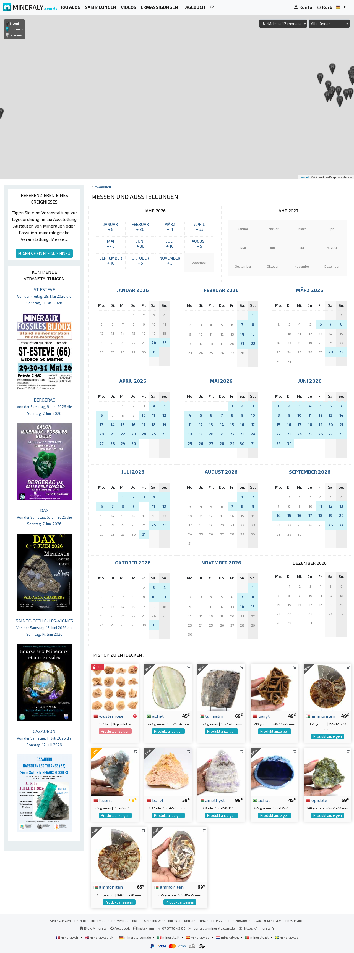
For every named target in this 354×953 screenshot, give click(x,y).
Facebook (120, 928)
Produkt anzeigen (115, 731)
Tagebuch (103, 187)
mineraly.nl (228, 937)
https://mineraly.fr (259, 928)
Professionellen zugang (229, 920)
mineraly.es (198, 937)
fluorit (102, 800)
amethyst (212, 800)
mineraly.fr (67, 937)
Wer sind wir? (154, 920)
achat (155, 716)
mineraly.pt (257, 937)
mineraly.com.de (135, 937)
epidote (316, 800)
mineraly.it (168, 937)
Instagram (143, 928)
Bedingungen (60, 920)
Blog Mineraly (93, 928)
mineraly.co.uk (99, 937)
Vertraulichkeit (128, 920)
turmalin (211, 716)
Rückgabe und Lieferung (187, 920)
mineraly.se (287, 937)
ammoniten (320, 716)
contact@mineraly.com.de (214, 928)
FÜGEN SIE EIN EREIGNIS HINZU (44, 253)
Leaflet (304, 177)
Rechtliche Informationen (93, 920)
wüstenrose (108, 716)
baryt (261, 716)
